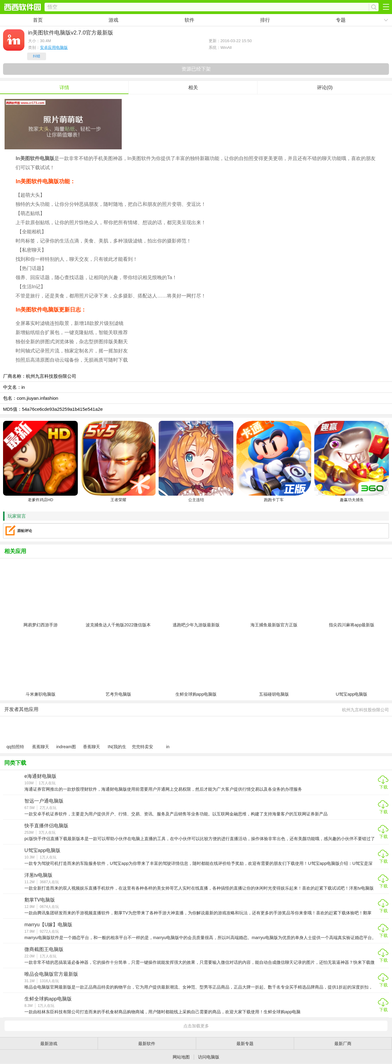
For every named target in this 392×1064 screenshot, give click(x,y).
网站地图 (181, 1057)
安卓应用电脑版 (54, 47)
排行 (265, 20)
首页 (38, 20)
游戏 (113, 20)
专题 (341, 20)
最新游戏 (48, 1043)
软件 (189, 20)
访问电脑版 (208, 1057)
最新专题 (245, 1043)
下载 (383, 787)
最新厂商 (342, 1043)
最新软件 (146, 1043)
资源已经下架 (196, 68)
